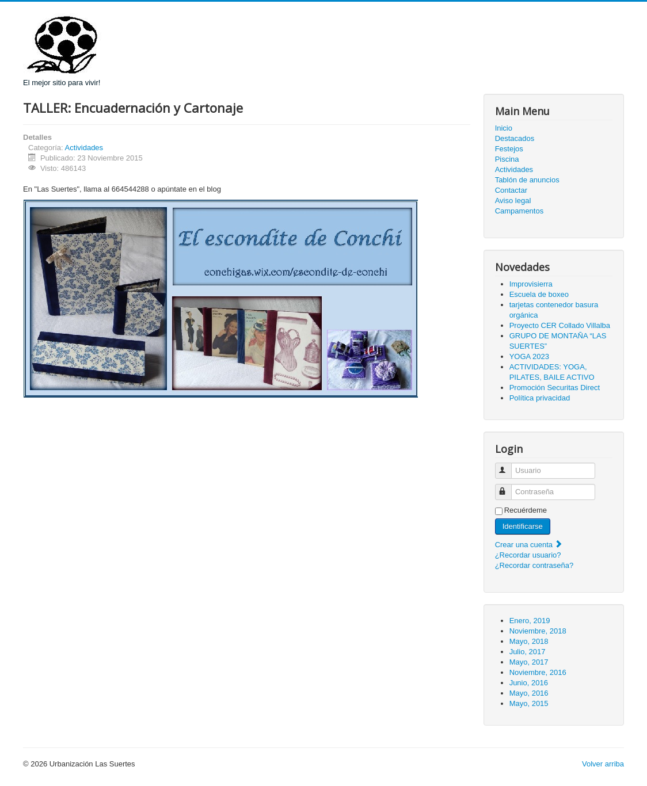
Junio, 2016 (528, 682)
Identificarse (523, 526)
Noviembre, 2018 (537, 631)
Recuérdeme (525, 510)
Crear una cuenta (529, 544)
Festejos (509, 148)
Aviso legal (513, 200)
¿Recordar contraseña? (534, 565)
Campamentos (519, 211)
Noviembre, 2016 (537, 672)
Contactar (511, 190)
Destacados (515, 138)
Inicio (503, 128)
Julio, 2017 (527, 651)
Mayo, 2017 (529, 662)
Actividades (84, 147)
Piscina (507, 159)
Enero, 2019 (529, 620)
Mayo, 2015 (529, 703)
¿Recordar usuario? (528, 555)
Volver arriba (603, 764)
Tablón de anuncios (527, 179)
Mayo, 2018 (529, 641)
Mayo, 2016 (529, 693)
